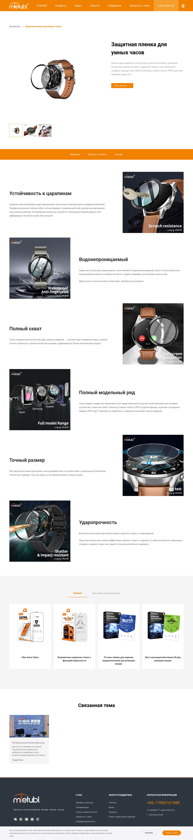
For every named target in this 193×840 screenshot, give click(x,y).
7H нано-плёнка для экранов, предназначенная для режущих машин (119, 660)
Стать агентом (166, 5)
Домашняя (14, 26)
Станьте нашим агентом (86, 812)
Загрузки (113, 812)
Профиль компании (84, 803)
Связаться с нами (139, 5)
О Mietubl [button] (41, 5)
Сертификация (82, 807)
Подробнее (17, 760)
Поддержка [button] (114, 5)
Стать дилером (120, 86)
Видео (78, 5)
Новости (95, 5)
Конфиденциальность (85, 821)
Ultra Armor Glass (30, 657)
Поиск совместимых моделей (122, 817)
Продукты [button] (60, 5)
